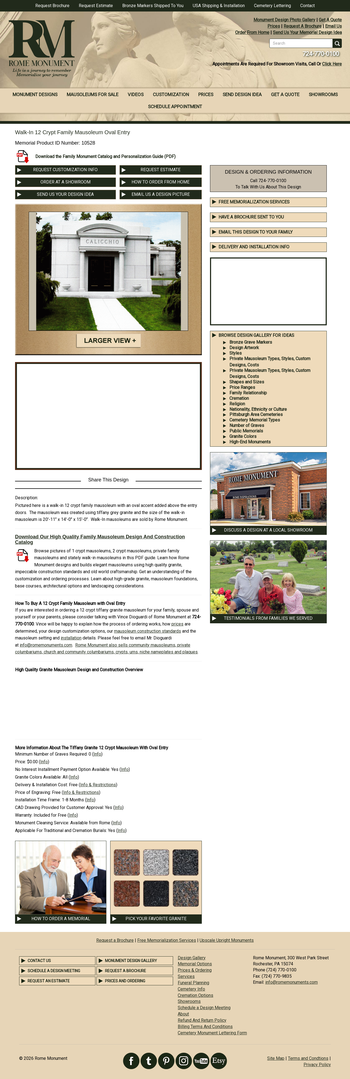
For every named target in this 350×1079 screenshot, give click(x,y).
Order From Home (252, 32)
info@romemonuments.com (46, 645)
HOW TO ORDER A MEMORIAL (60, 918)
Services (186, 976)
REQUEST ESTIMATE (160, 169)
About (183, 1014)
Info (97, 754)
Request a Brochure (115, 940)
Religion (237, 403)
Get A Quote (330, 19)
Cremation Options (195, 995)
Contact (307, 5)
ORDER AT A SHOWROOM (65, 182)
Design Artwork (244, 347)
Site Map (275, 1058)
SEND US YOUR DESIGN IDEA (65, 194)
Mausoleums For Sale (92, 94)
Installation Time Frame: (38, 799)
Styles (235, 353)
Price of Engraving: (33, 792)
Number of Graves (246, 425)
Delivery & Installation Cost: (41, 784)
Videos (136, 94)
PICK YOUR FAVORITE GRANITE (156, 918)
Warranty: (24, 815)
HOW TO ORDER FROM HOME (160, 182)
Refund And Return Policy (202, 1020)
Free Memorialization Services (254, 202)
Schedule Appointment (175, 106)
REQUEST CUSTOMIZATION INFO (65, 169)
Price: (20, 761)
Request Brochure (52, 5)
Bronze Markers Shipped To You (152, 5)
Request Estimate (96, 5)
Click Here (332, 64)
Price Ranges (242, 387)
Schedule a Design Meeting (54, 971)
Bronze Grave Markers (250, 342)
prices (177, 624)
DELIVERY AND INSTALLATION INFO (253, 246)
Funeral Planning (193, 982)
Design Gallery (192, 957)
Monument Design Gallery (131, 961)
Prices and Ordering (125, 981)
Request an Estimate (49, 981)
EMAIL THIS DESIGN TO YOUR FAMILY (255, 232)
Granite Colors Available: (38, 777)
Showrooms (323, 94)
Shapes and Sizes (246, 381)
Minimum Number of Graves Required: (51, 754)
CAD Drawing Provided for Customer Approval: (59, 807)
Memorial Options (195, 963)
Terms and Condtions (308, 1058)
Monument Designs (35, 94)
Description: (26, 497)
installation (71, 638)
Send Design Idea (242, 94)
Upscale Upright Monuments (227, 940)
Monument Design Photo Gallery (284, 19)
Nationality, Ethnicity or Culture (258, 409)
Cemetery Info (191, 989)
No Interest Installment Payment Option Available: (62, 769)
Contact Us (39, 961)
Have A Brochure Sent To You (251, 217)
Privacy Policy (317, 1064)
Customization (171, 94)
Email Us (333, 26)
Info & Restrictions (98, 784)
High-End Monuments (250, 441)
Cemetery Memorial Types (254, 420)
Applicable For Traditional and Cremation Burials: (61, 830)
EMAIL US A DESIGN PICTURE (161, 194)
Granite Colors (242, 436)
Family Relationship (248, 392)
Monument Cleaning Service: (42, 822)
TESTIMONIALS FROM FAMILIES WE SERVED (268, 618)
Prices (273, 26)
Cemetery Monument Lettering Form (212, 1032)
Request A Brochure (303, 26)
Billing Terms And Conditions (205, 1026)
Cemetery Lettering (272, 5)
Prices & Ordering (195, 970)
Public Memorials (246, 431)
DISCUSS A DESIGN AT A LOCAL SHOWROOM (268, 530)
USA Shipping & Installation (219, 5)
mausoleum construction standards (147, 631)
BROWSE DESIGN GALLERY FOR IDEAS (256, 335)
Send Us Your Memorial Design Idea (307, 32)
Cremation (239, 398)
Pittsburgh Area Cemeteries (256, 414)
